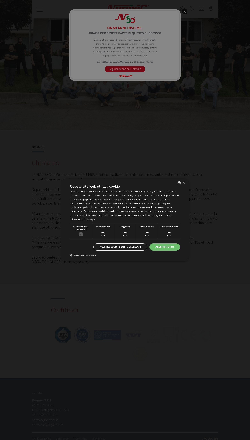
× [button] (183, 182)
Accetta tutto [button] (164, 246)
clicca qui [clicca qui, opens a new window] (90, 219)
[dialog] (125, 220)
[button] (83, 255)
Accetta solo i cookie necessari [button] (120, 246)
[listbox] (179, 182)
